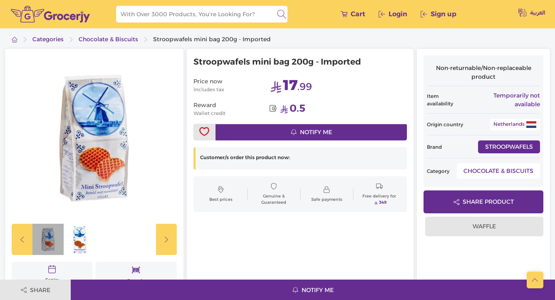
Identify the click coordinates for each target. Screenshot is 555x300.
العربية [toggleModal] (531, 13)
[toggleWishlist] (204, 132)
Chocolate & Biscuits (108, 39)
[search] (281, 14)
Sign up (438, 14)
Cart (353, 14)
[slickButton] (22, 239)
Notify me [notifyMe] (311, 132)
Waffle (484, 226)
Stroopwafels (509, 146)
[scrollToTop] (535, 280)
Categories (48, 39)
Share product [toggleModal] (483, 201)
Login (393, 14)
